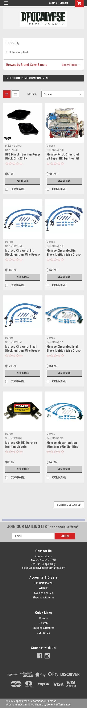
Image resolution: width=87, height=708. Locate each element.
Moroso (51, 145)
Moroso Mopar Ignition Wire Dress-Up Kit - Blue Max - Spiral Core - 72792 (63, 446)
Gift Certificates (43, 583)
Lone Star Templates (59, 704)
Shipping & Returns (43, 597)
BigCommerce (25, 704)
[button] (43, 64)
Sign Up (64, 2)
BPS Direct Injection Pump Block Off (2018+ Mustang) (22, 158)
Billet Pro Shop (13, 145)
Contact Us (43, 632)
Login (52, 2)
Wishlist (43, 587)
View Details (64, 181)
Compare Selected (68, 504)
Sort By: (32, 93)
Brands (43, 618)
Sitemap (51, 701)
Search (44, 623)
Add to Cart (23, 181)
